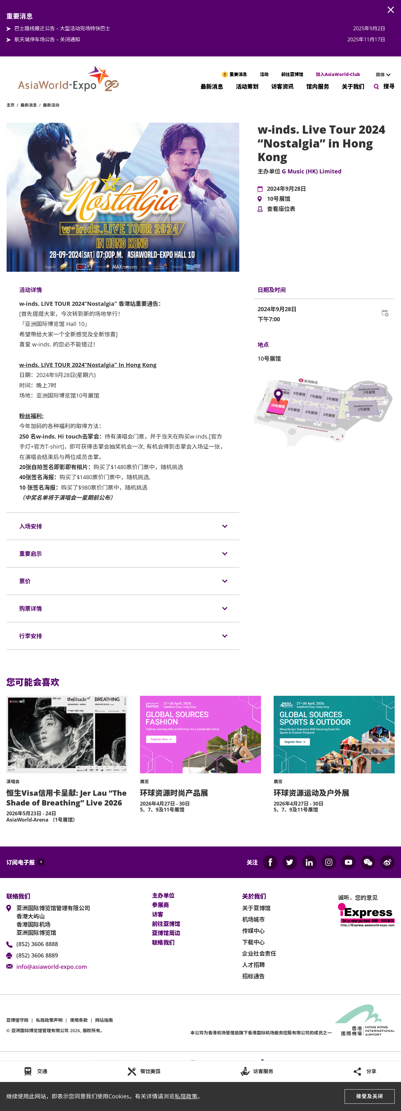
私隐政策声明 (49, 1020)
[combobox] (380, 74)
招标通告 (253, 976)
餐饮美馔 (150, 1071)
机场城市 (253, 919)
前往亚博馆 (292, 74)
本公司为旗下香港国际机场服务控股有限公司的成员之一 (261, 1033)
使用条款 (79, 1020)
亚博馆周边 (166, 933)
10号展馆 (278, 199)
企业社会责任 (259, 953)
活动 (264, 74)
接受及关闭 (369, 1096)
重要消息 (238, 74)
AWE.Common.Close (391, 10)
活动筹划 (247, 86)
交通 (42, 1071)
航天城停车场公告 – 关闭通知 (47, 39)
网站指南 (104, 1020)
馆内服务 (317, 86)
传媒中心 (253, 930)
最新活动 (51, 105)
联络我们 (163, 942)
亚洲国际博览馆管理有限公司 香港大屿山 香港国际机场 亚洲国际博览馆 (53, 920)
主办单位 (163, 896)
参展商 (160, 905)
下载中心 (253, 942)
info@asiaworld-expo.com (51, 966)
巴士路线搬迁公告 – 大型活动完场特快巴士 (62, 28)
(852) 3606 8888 (37, 944)
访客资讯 (282, 86)
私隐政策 (186, 1096)
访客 (157, 914)
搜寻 (389, 86)
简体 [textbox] (380, 75)
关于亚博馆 (256, 908)
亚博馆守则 (17, 1020)
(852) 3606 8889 (37, 955)
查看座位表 (281, 209)
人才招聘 (253, 964)
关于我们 (353, 86)
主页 (10, 105)
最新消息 (211, 86)
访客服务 (263, 1071)
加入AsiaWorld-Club (338, 74)
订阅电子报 (20, 862)
